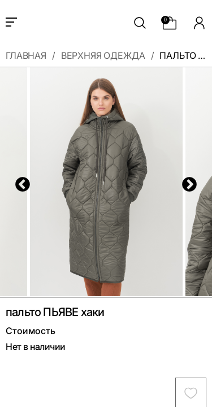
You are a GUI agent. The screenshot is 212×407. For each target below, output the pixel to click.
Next (186, 182)
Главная (26, 56)
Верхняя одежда (103, 56)
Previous (19, 182)
